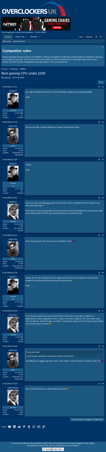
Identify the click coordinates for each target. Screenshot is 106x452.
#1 (103, 87)
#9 (103, 384)
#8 (103, 346)
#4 (103, 198)
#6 (103, 273)
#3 (103, 160)
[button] (26, 36)
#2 (103, 122)
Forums (8, 37)
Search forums (19, 41)
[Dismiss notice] (102, 47)
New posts (7, 41)
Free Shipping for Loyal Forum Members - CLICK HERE (23, 32)
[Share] (99, 86)
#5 (103, 235)
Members (34, 37)
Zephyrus (7, 78)
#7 (103, 311)
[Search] (100, 36)
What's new (19, 37)
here (48, 203)
